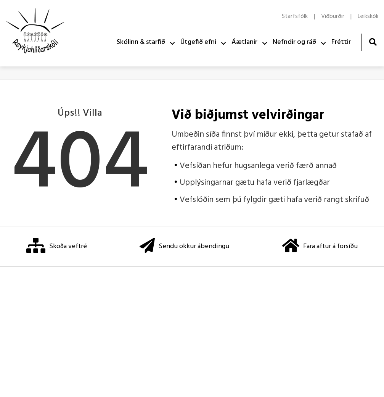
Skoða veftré (56, 246)
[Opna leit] (373, 42)
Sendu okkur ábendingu (184, 246)
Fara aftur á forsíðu (320, 246)
